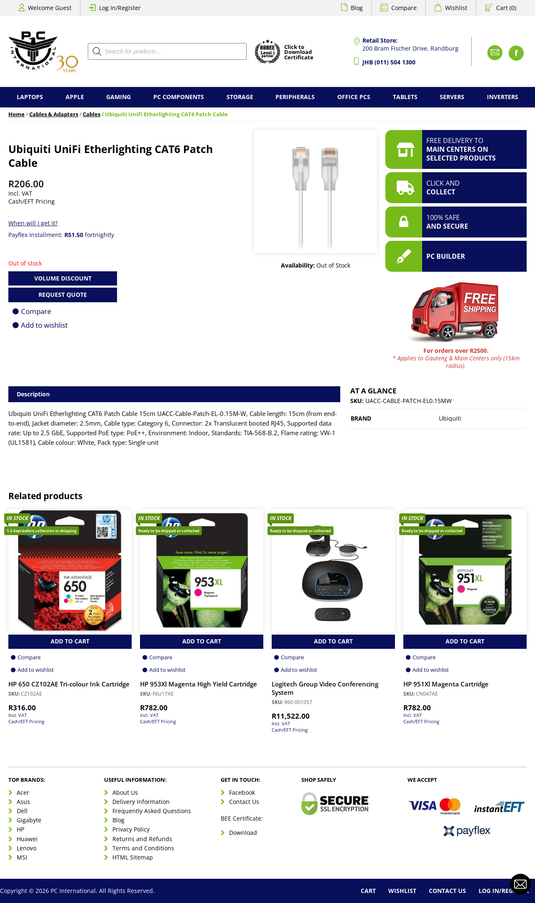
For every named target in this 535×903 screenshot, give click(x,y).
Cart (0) (506, 8)
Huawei (27, 839)
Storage (240, 97)
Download (243, 833)
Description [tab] (33, 394)
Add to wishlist (44, 325)
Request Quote (62, 294)
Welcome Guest (49, 8)
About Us (125, 792)
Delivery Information (141, 802)
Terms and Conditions (143, 848)
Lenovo (26, 848)
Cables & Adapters (53, 114)
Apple (75, 97)
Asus (23, 802)
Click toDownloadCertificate (298, 53)
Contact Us (244, 802)
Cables (91, 114)
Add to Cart (70, 641)
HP (20, 829)
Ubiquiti (450, 418)
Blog (357, 8)
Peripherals (295, 97)
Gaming (118, 97)
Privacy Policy (131, 829)
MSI (22, 857)
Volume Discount (63, 278)
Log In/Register (120, 8)
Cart (368, 891)
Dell (22, 811)
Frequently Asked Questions (151, 811)
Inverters (502, 97)
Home (16, 114)
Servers (452, 97)
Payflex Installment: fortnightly (61, 235)
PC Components (178, 97)
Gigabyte (29, 820)
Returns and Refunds (142, 839)
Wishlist (456, 8)
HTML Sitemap (132, 857)
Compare (404, 8)
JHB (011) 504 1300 (388, 62)
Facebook (242, 792)
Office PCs (353, 97)
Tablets (405, 97)
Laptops (30, 97)
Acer (23, 792)
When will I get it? (33, 223)
